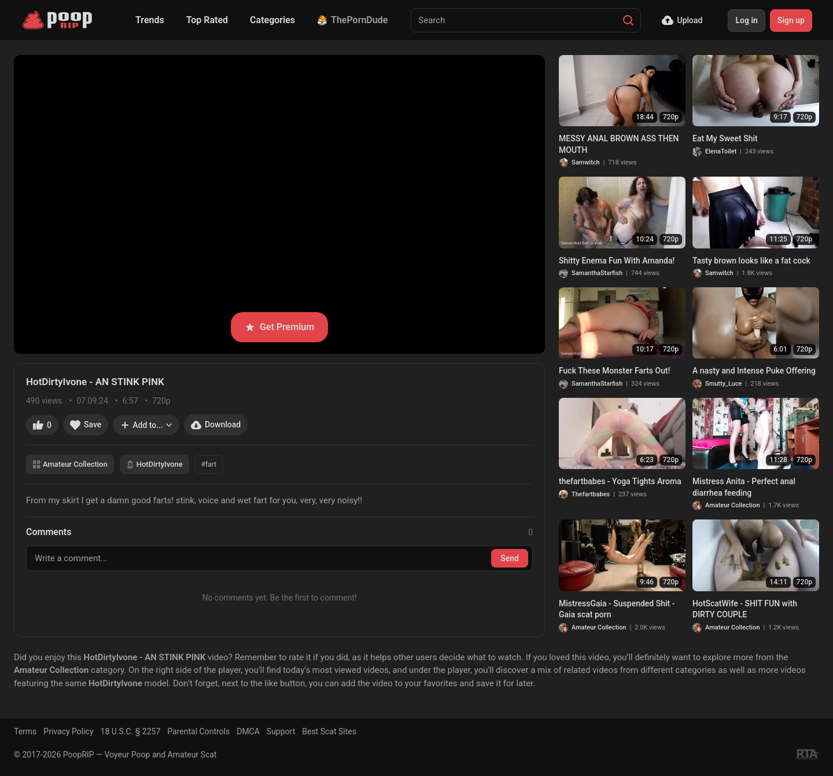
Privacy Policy (68, 731)
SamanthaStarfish (597, 273)
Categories (272, 19)
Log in (746, 20)
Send (509, 558)
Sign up (791, 20)
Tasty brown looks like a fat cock (751, 260)
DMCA (248, 731)
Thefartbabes (591, 494)
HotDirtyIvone (154, 464)
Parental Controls (198, 731)
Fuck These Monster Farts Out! (614, 370)
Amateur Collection (70, 464)
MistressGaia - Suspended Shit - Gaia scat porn (616, 609)
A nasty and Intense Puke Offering (754, 370)
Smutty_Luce (723, 383)
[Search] (628, 20)
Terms (25, 731)
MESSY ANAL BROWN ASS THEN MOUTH (619, 144)
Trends (149, 19)
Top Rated (207, 19)
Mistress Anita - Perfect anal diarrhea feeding (743, 487)
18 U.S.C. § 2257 (131, 731)
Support (281, 731)
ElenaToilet (720, 151)
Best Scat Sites (329, 731)
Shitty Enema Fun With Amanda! (616, 260)
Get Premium (279, 326)
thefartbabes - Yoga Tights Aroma (620, 481)
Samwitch (586, 162)
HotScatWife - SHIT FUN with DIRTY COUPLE (744, 609)
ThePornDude (352, 19)
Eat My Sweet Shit (725, 138)
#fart (208, 464)
